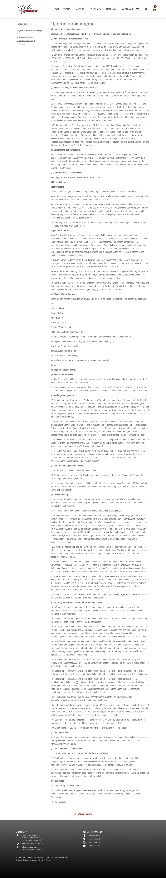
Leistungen (95, 9)
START (56, 9)
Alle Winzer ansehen (83, 813)
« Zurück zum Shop (24, 24)
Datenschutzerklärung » (26, 40)
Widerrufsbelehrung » (25, 37)
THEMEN (67, 9)
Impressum (111, 9)
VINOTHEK (80, 9)
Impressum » (22, 44)
